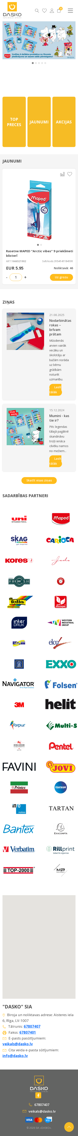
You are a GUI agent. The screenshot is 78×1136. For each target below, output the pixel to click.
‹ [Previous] (8, 40)
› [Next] (69, 40)
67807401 (27, 1032)
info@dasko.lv (15, 1055)
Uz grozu (61, 277)
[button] (33, 63)
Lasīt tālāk (55, 389)
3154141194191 (63, 261)
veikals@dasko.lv (17, 1044)
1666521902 (18, 261)
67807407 (32, 1026)
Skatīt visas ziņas (39, 480)
